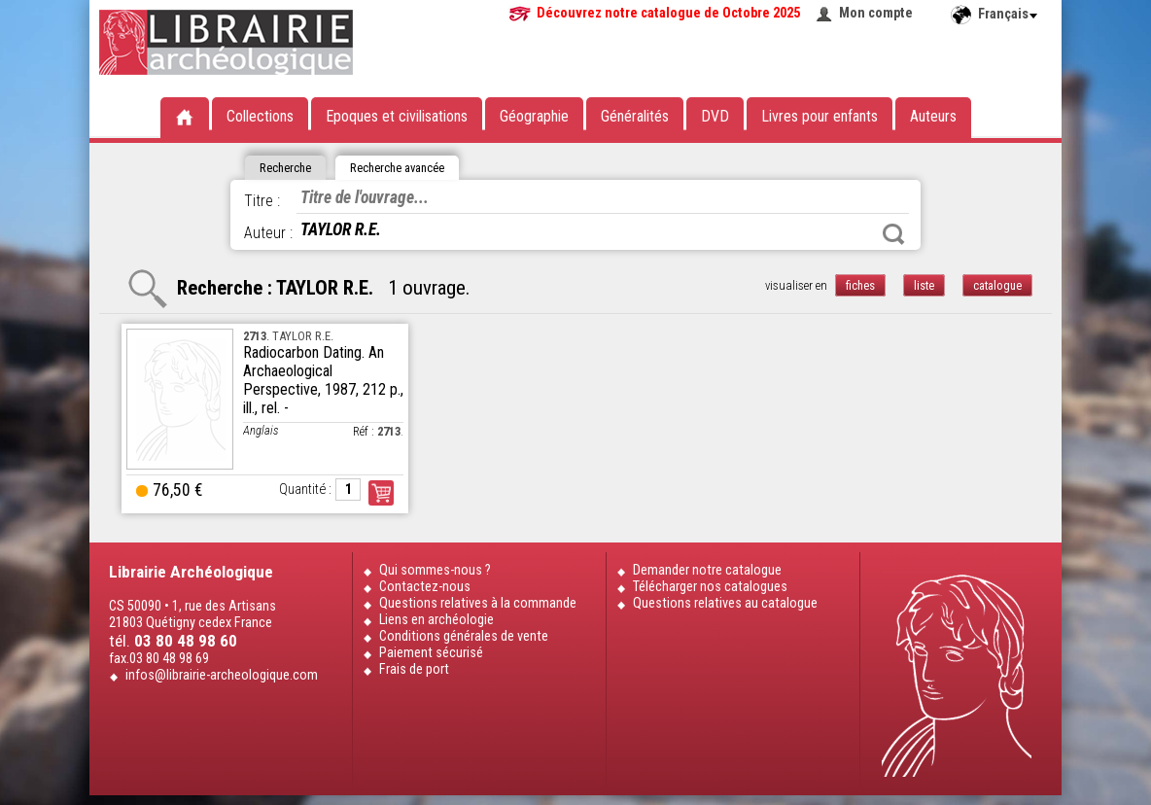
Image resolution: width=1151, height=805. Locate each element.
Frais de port (414, 669)
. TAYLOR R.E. (288, 336)
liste (924, 285)
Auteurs (933, 116)
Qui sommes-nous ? (435, 570)
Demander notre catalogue (707, 570)
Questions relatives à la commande (477, 603)
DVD (715, 116)
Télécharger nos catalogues (710, 586)
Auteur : (268, 233)
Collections (260, 116)
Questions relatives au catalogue (725, 603)
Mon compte (876, 13)
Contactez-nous (425, 586)
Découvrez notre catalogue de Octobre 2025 (668, 13)
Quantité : (305, 489)
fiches (860, 285)
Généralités (635, 116)
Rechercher (893, 234)
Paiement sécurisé (431, 653)
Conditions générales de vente (463, 636)
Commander (381, 493)
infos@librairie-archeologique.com (221, 675)
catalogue (997, 285)
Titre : (262, 201)
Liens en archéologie (436, 620)
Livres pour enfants (819, 116)
